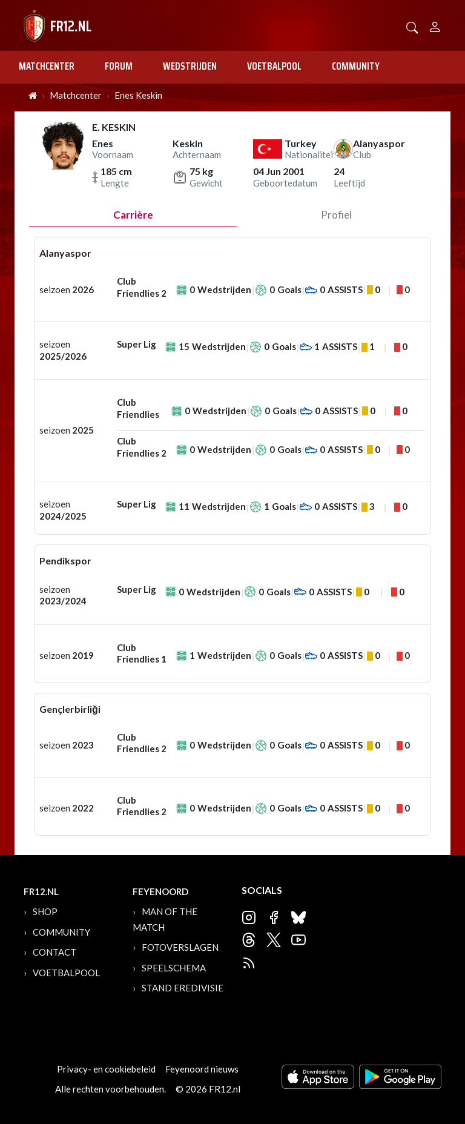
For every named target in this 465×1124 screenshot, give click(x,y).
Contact (54, 952)
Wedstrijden (190, 66)
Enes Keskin (138, 95)
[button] (412, 26)
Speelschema (174, 967)
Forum (119, 66)
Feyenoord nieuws (202, 1068)
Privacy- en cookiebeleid (106, 1068)
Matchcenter (46, 66)
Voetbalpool (274, 66)
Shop (45, 911)
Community (356, 66)
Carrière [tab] (133, 214)
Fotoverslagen (180, 947)
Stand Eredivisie (182, 987)
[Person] (435, 25)
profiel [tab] (336, 214)
